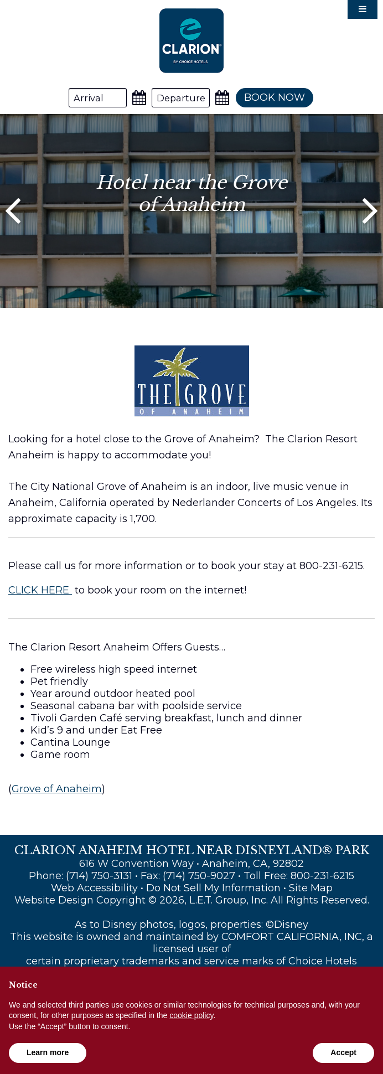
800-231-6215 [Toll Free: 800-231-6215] (322, 876)
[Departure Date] (181, 97)
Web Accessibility (94, 888)
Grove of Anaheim (57, 789)
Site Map (311, 888)
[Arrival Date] (98, 97)
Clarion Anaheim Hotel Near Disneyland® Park (191, 40)
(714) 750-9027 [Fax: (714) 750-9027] (199, 876)
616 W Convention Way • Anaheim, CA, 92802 (191, 864)
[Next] (370, 211)
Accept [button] (343, 1052)
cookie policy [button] (191, 1015)
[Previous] (13, 211)
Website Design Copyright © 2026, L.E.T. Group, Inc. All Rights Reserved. (191, 900)
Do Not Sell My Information (213, 888)
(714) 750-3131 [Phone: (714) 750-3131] (99, 876)
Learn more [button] (48, 1052)
